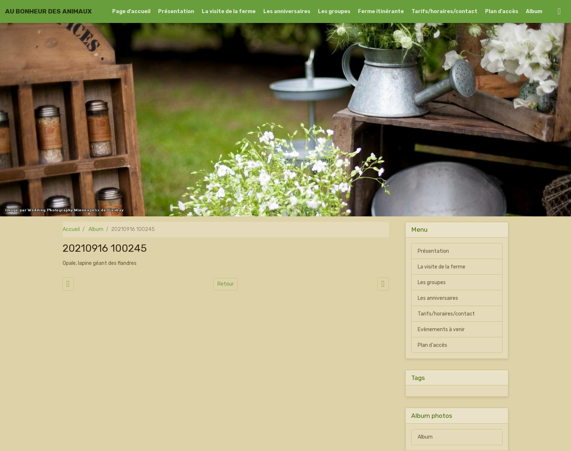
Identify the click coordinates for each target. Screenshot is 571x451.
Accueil (71, 229)
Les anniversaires (286, 11)
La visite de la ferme (229, 11)
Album (534, 11)
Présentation (176, 11)
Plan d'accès (501, 11)
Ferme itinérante (381, 11)
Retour (225, 284)
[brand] (48, 11)
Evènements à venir (441, 329)
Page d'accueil (131, 11)
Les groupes (334, 11)
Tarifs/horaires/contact (444, 11)
